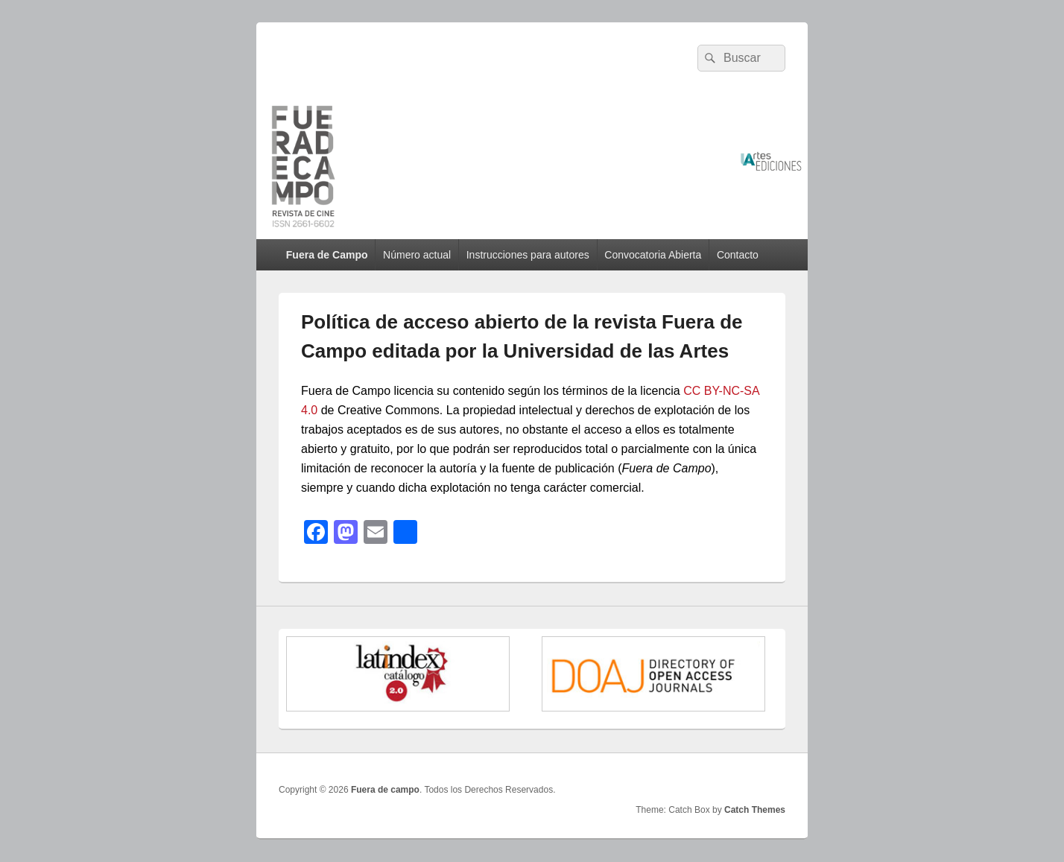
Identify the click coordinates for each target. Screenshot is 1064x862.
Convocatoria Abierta (652, 255)
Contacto (738, 255)
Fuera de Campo (327, 255)
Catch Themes (754, 810)
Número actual (417, 255)
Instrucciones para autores (527, 255)
